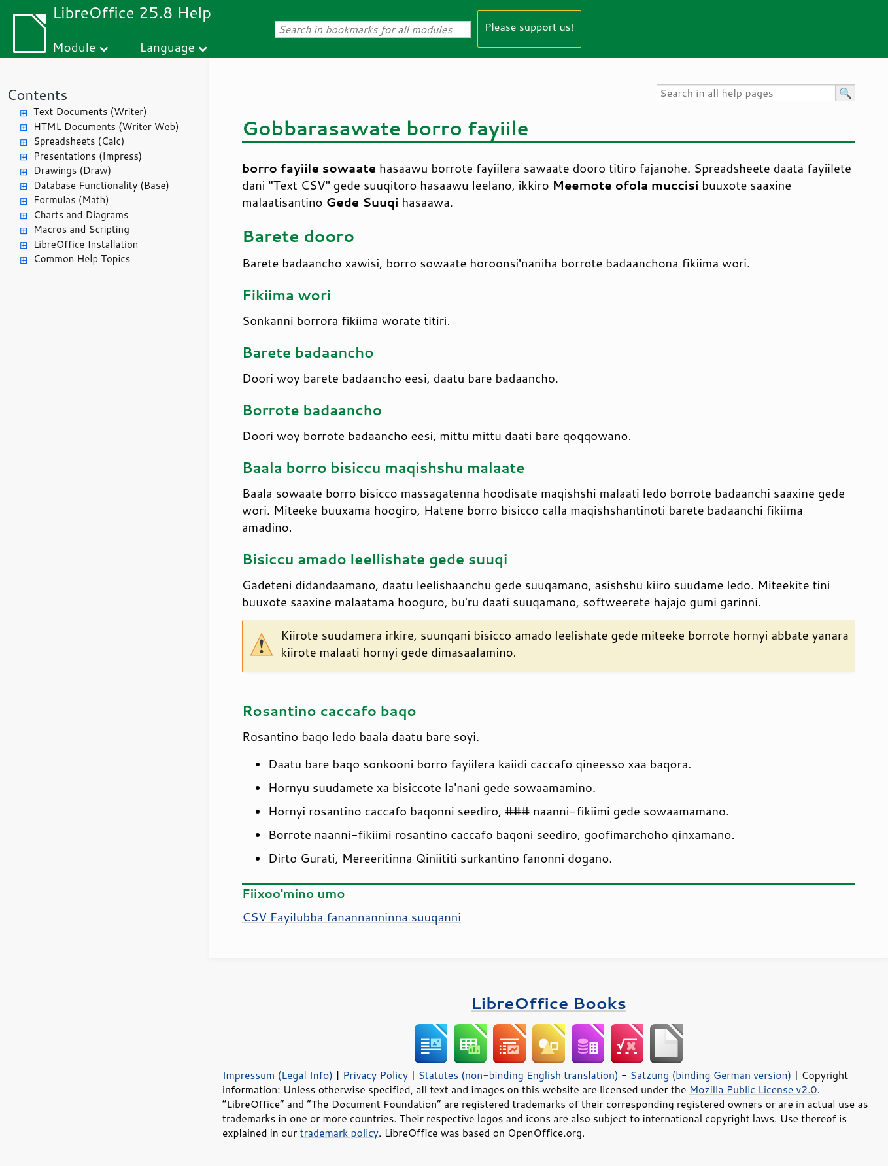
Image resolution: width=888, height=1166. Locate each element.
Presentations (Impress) (87, 156)
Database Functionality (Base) (101, 185)
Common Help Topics (81, 259)
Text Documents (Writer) (90, 111)
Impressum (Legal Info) (277, 1075)
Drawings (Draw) (72, 170)
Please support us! (529, 26)
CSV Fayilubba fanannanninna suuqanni (351, 916)
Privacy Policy (375, 1075)
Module (73, 47)
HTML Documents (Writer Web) (106, 126)
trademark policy (339, 1132)
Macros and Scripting (81, 229)
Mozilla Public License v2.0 (753, 1089)
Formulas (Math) (71, 200)
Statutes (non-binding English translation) (518, 1075)
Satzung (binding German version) (711, 1075)
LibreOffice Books (548, 1002)
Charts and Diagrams (80, 215)
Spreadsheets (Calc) (78, 141)
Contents (37, 94)
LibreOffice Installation (85, 244)
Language (167, 47)
